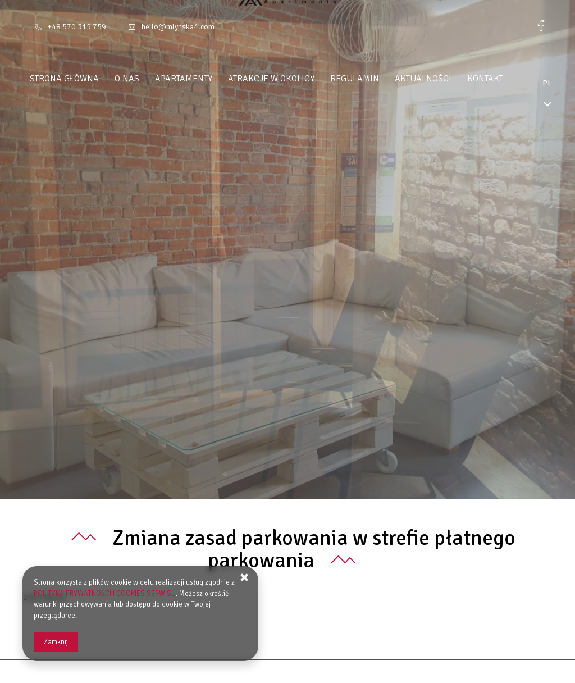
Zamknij (56, 642)
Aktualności (444, 78)
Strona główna (85, 78)
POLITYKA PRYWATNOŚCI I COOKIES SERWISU (105, 593)
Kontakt (506, 78)
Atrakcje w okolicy (292, 78)
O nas (148, 78)
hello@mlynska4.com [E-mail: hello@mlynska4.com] (178, 26)
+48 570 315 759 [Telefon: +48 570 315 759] (77, 26)
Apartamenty (205, 78)
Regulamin (376, 78)
